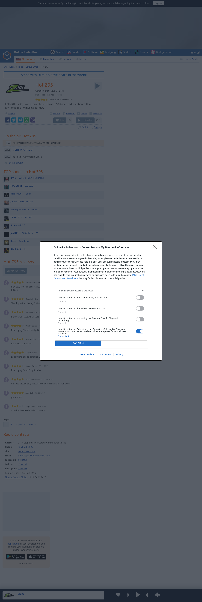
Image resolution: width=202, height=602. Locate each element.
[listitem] (101, 290)
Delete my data (86, 354)
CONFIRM (78, 343)
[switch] (140, 297)
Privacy (119, 354)
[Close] (156, 248)
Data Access (105, 354)
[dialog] (101, 301)
